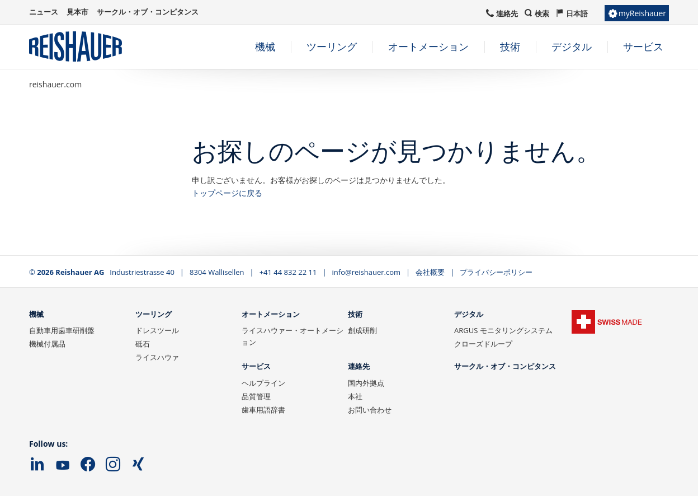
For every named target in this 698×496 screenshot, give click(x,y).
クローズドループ (483, 344)
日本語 (577, 13)
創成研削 (362, 330)
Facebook (87, 465)
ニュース (43, 12)
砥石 (142, 344)
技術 (355, 314)
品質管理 (256, 396)
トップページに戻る (227, 193)
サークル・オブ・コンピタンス (505, 366)
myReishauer (642, 13)
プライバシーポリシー (496, 272)
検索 (542, 13)
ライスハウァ (157, 357)
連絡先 (359, 366)
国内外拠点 (366, 383)
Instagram (113, 465)
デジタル (468, 314)
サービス (256, 366)
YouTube (62, 465)
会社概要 (430, 272)
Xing (138, 465)
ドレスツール (157, 330)
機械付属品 (47, 344)
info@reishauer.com (366, 272)
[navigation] (408, 47)
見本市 (77, 12)
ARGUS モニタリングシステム (503, 330)
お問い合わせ (370, 410)
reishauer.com (55, 84)
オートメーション (271, 314)
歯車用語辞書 (263, 410)
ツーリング (153, 314)
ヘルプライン (263, 383)
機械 (36, 314)
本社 (355, 396)
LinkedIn (37, 465)
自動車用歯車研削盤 (62, 330)
